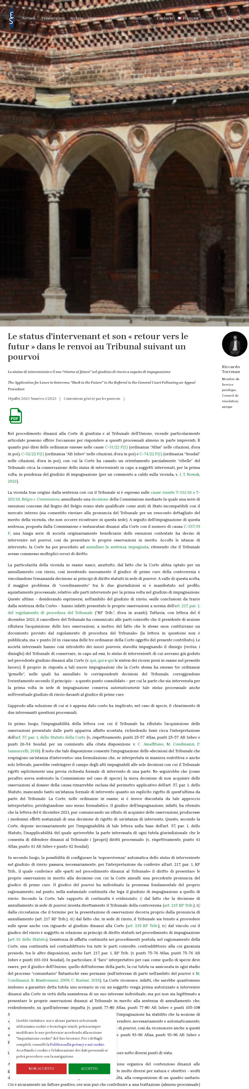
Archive (76, 18)
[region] (63, 1045)
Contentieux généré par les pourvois (92, 125)
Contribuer (142, 18)
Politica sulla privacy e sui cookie (77, 1044)
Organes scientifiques (107, 18)
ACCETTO (89, 1069)
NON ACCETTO (41, 1069)
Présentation (53, 18)
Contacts (165, 18)
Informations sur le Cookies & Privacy (202, 1086)
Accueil (28, 18)
